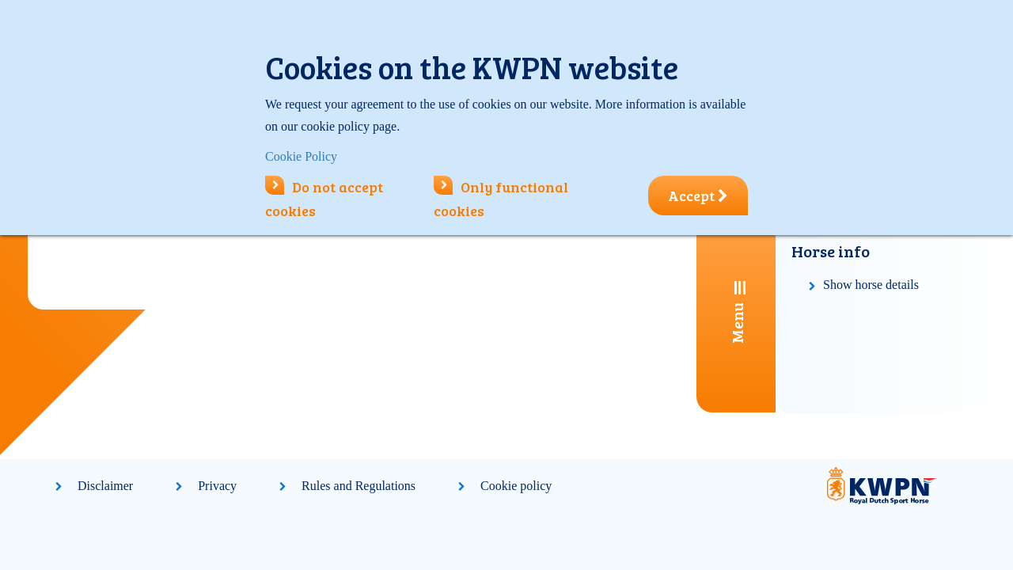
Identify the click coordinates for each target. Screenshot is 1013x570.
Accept (698, 195)
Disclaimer (105, 485)
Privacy (217, 485)
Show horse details (871, 284)
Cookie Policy (301, 156)
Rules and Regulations (358, 485)
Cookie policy (516, 485)
